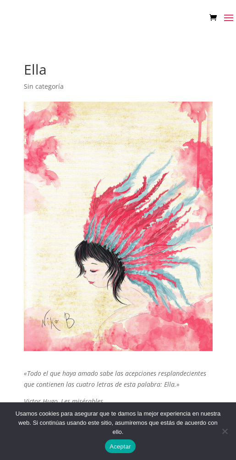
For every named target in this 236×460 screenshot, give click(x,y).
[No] (224, 431)
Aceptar (120, 446)
